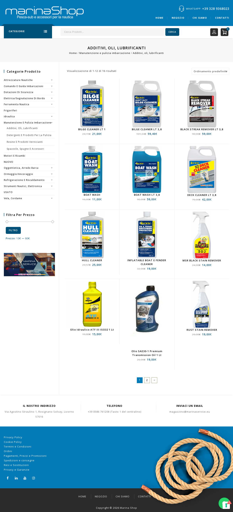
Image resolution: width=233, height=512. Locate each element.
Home (160, 17)
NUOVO (8, 162)
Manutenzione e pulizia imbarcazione (104, 53)
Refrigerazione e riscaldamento (24, 180)
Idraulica (9, 116)
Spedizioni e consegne (19, 460)
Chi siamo (200, 17)
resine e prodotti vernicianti (25, 142)
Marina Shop (128, 507)
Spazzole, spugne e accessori (25, 148)
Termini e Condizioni (17, 446)
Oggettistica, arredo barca (21, 168)
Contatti (222, 17)
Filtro (13, 230)
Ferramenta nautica (16, 104)
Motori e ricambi (14, 155)
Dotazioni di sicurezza (18, 92)
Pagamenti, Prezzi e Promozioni (25, 455)
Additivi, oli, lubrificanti (22, 128)
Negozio (178, 17)
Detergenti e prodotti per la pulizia (29, 135)
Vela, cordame (13, 198)
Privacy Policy (13, 437)
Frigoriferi (10, 110)
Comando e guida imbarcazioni (23, 86)
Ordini (8, 451)
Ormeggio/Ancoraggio (18, 174)
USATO (8, 192)
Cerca (172, 32)
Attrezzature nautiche (18, 80)
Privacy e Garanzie (16, 469)
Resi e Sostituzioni (16, 465)
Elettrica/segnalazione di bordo (24, 98)
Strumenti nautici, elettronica (23, 186)
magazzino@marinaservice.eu (189, 411)
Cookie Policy (13, 442)
